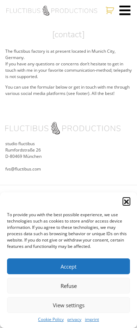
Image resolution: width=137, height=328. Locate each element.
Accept (68, 266)
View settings (69, 305)
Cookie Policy (51, 319)
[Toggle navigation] (125, 10)
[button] (126, 201)
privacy (74, 319)
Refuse (69, 285)
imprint (92, 319)
